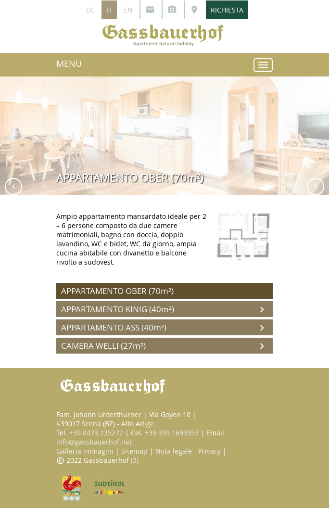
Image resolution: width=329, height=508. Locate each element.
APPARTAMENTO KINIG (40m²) (164, 310)
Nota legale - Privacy (188, 451)
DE (90, 9)
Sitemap (134, 451)
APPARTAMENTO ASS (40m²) (164, 328)
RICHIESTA (227, 9)
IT (109, 9)
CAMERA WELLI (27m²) (164, 346)
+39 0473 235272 (96, 432)
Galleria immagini (85, 451)
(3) (135, 460)
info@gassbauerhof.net (94, 441)
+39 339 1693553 (172, 432)
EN (128, 9)
